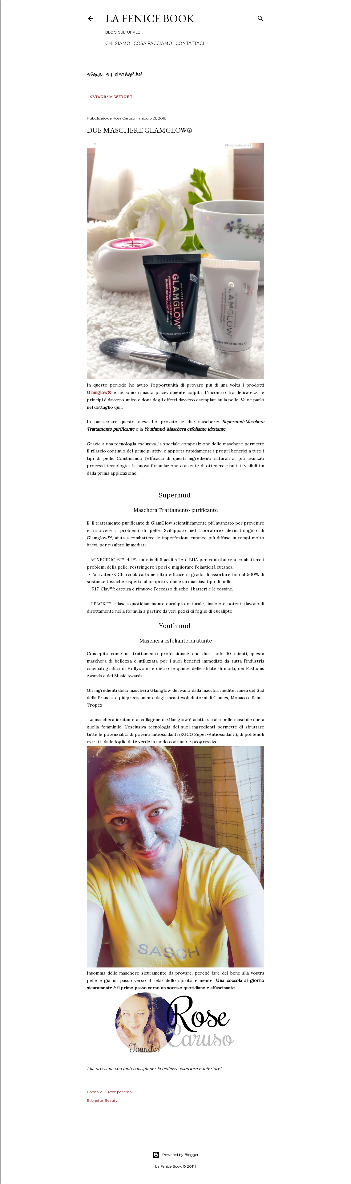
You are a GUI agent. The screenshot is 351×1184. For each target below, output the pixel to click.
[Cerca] (260, 17)
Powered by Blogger (175, 1154)
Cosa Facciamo (153, 43)
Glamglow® (99, 392)
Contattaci (190, 43)
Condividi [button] (95, 1091)
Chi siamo (117, 43)
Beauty (111, 1100)
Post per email (121, 1091)
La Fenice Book (149, 18)
